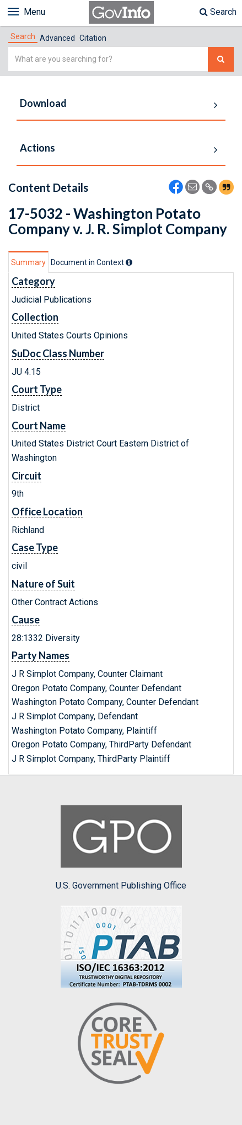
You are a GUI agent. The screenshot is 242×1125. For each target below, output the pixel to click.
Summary (28, 262)
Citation (92, 38)
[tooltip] (129, 262)
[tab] (22, 36)
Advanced (57, 38)
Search (218, 12)
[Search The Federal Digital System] (221, 59)
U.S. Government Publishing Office (121, 847)
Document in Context (91, 262)
